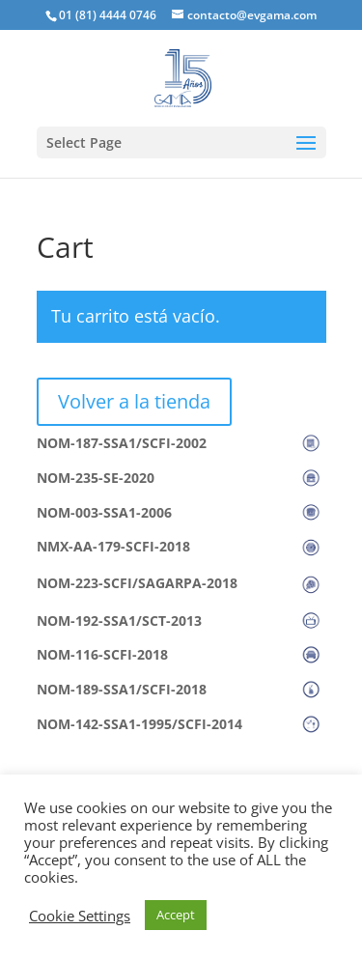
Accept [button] (175, 914)
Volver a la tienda (134, 401)
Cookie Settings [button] (79, 915)
